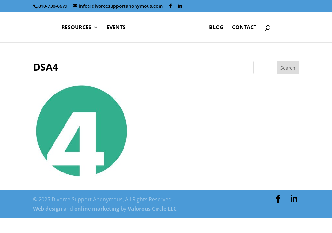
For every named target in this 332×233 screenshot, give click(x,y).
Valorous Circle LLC (152, 208)
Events (115, 28)
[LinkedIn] (180, 6)
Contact (244, 28)
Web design (47, 208)
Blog (216, 28)
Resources (76, 28)
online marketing (96, 208)
